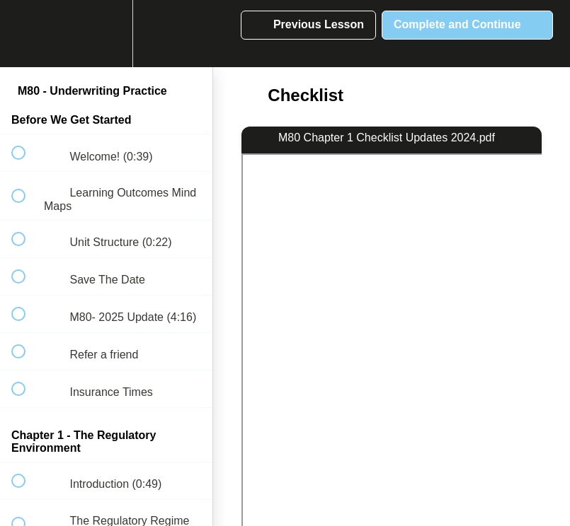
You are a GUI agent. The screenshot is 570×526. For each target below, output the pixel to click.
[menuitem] (106, 33)
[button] (26, 33)
